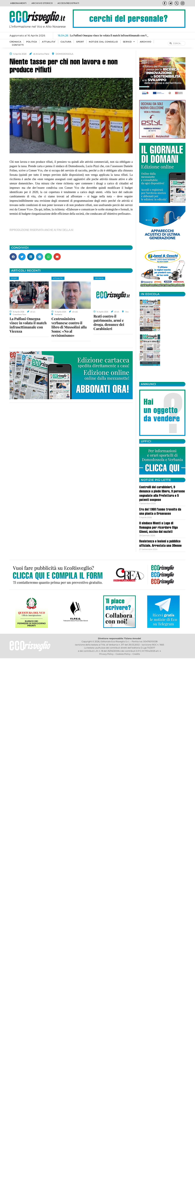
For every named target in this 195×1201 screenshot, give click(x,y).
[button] (13, 256)
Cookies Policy (123, 654)
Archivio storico (42, 3)
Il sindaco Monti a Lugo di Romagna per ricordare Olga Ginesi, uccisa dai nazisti (158, 528)
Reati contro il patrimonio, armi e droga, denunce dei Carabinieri (109, 322)
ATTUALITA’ (49, 42)
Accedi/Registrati (68, 3)
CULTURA (66, 42)
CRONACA (15, 42)
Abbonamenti (18, 3)
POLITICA (31, 42)
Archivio (145, 42)
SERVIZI (129, 41)
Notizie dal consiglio (103, 42)
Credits (136, 654)
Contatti (18, 45)
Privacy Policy (106, 654)
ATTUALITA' (58, 278)
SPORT (80, 42)
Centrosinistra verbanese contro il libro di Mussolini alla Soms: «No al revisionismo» (69, 327)
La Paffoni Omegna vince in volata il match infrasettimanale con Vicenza (28, 325)
